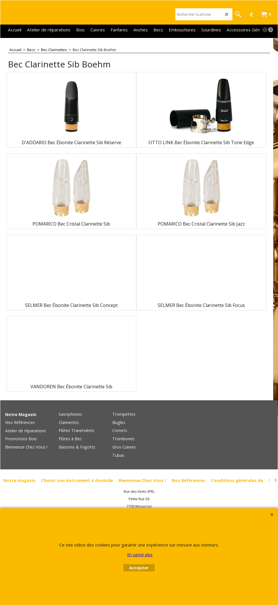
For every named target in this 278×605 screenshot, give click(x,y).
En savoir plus (140, 554)
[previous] (264, 29)
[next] (270, 29)
